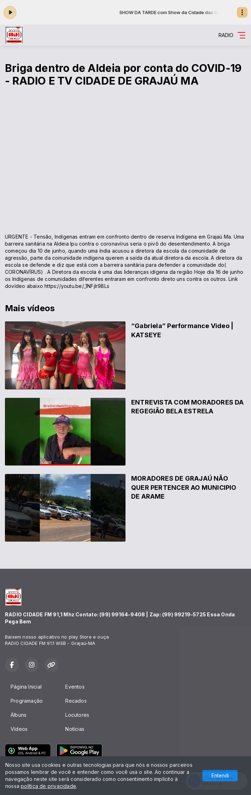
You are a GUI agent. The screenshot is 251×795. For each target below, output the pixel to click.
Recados (75, 701)
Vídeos (19, 729)
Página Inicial (26, 687)
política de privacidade (48, 786)
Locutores (77, 715)
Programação (27, 701)
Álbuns (18, 715)
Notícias (74, 729)
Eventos (74, 687)
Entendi (220, 775)
